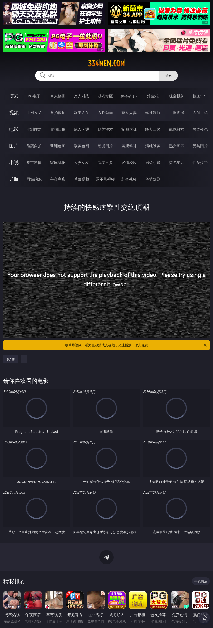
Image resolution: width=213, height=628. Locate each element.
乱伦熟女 (176, 129)
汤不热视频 (105, 179)
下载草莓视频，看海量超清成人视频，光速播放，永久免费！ (135, 345)
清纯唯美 (152, 145)
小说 (14, 162)
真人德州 (57, 96)
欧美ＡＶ (81, 112)
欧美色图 (81, 145)
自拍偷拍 (57, 112)
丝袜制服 (152, 112)
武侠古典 (105, 162)
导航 (14, 179)
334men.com (106, 63)
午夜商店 (57, 179)
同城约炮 (34, 179)
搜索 (168, 75)
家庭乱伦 (57, 162)
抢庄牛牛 (200, 96)
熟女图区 (176, 145)
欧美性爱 (105, 129)
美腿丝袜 (129, 145)
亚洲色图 (57, 145)
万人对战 (81, 96)
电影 (14, 129)
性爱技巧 (200, 162)
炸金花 (153, 96)
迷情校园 (129, 162)
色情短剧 (152, 179)
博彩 (14, 96)
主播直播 (176, 112)
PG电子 (34, 96)
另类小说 (152, 162)
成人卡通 (81, 129)
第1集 (10, 359)
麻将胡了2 (129, 96)
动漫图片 (105, 145)
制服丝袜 (129, 129)
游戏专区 (105, 96)
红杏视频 (129, 179)
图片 (14, 146)
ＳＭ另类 (200, 112)
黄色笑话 (176, 162)
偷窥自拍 (34, 145)
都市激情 (34, 162)
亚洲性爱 (34, 129)
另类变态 (200, 129)
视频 (14, 112)
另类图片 (200, 145)
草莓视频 (81, 179)
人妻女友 (81, 162)
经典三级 (152, 129)
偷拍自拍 (57, 129)
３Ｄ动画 (105, 112)
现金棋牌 (176, 96)
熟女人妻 (129, 112)
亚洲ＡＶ (34, 112)
